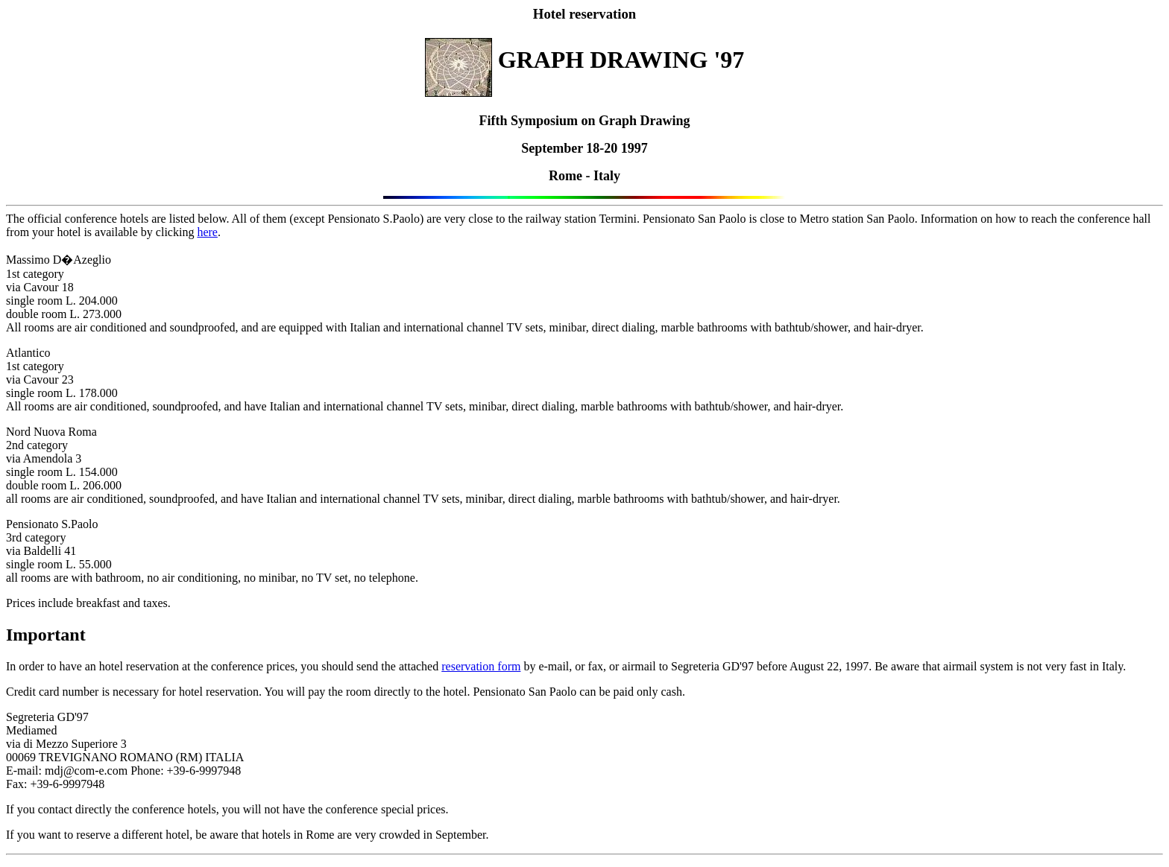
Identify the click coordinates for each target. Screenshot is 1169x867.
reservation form (480, 666)
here (207, 232)
